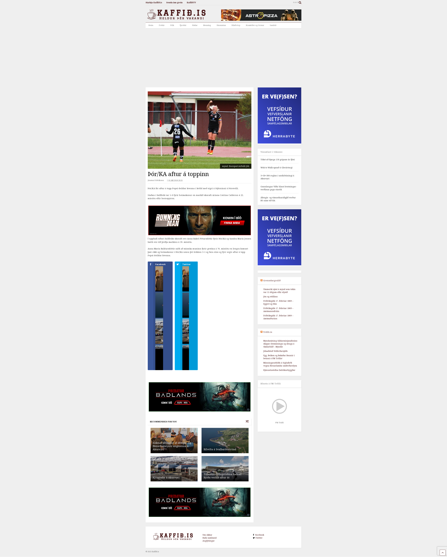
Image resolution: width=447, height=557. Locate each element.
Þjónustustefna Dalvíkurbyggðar (279, 370)
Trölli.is (267, 332)
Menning (207, 25)
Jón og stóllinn (270, 296)
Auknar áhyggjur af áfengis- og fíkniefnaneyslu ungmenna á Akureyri (172, 452)
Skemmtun (221, 25)
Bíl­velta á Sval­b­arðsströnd (220, 455)
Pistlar (195, 25)
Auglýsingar (209, 546)
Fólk (172, 25)
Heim (150, 25)
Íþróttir (183, 25)
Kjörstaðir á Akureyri (166, 483)
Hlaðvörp (236, 25)
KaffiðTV (191, 2)
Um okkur (207, 541)
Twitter (259, 543)
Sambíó (273, 25)
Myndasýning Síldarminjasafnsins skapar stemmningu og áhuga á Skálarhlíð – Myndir (280, 344)
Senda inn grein (174, 2)
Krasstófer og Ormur (255, 25)
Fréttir (162, 25)
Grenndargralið (272, 280)
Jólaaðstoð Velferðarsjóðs (275, 351)
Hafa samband (210, 543)
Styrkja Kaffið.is (154, 2)
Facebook (259, 541)
